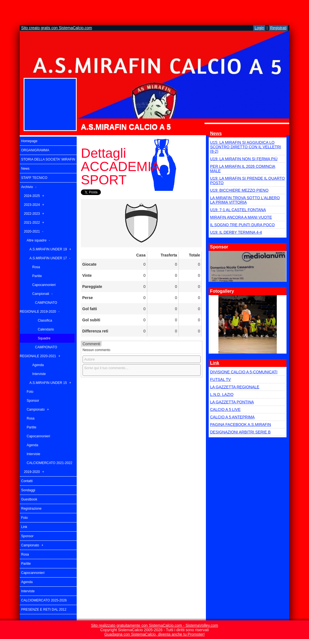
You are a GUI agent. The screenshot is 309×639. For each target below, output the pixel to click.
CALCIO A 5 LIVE (225, 409)
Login (259, 28)
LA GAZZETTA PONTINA (232, 402)
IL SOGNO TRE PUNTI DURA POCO (242, 225)
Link (214, 363)
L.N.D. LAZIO (221, 394)
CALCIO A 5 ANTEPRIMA (232, 417)
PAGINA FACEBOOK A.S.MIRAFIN (240, 424)
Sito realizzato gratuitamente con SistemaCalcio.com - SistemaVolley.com (154, 625)
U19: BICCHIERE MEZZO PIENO (239, 190)
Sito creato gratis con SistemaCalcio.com (56, 28)
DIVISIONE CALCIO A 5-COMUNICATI (243, 372)
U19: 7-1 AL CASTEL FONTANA (238, 210)
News (216, 133)
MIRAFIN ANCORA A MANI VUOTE (241, 217)
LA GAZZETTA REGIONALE (234, 387)
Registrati (278, 28)
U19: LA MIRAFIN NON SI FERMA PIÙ (244, 159)
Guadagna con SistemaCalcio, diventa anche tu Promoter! (154, 634)
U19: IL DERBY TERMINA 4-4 (236, 232)
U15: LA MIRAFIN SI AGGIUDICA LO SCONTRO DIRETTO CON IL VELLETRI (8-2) (245, 147)
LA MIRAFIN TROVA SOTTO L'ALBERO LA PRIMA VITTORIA (245, 200)
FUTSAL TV (220, 379)
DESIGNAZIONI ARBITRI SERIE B (240, 432)
